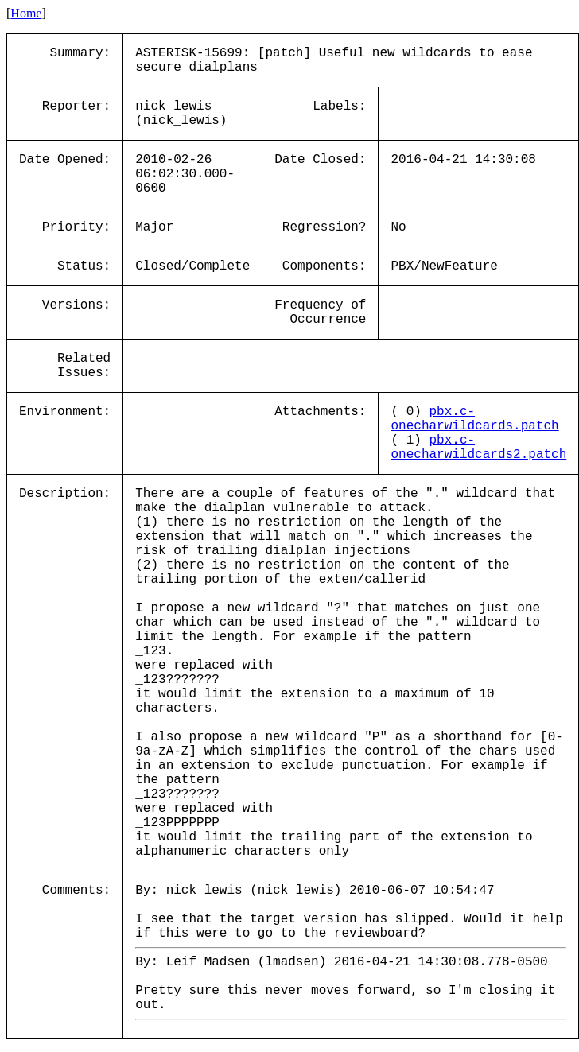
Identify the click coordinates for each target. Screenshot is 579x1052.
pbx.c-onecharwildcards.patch (474, 419)
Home (25, 13)
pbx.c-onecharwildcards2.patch (478, 447)
